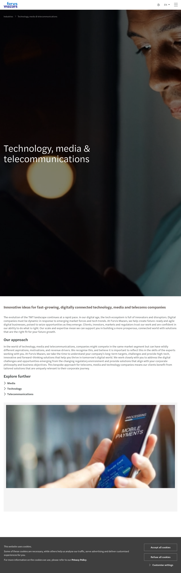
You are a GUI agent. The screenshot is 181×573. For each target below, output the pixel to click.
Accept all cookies (160, 547)
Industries (8, 16)
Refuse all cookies (160, 557)
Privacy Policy (79, 559)
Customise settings (160, 565)
